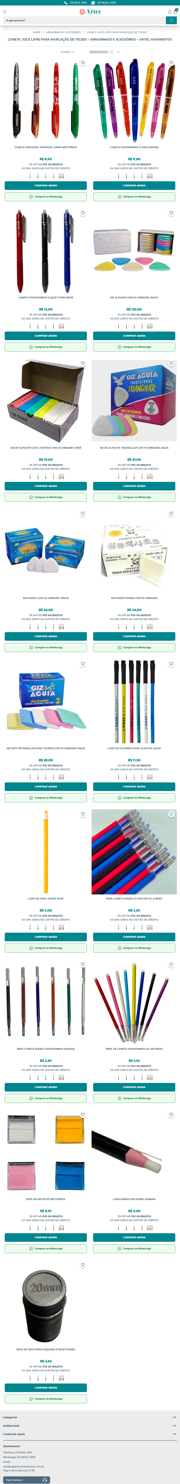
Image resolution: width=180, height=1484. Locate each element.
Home (36, 32)
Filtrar (67, 52)
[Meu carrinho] (175, 12)
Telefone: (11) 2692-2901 (17, 1452)
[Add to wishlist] (83, 63)
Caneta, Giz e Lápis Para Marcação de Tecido (117, 32)
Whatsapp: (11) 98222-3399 (19, 1457)
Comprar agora (46, 185)
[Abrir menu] (8, 12)
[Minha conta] (169, 12)
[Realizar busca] (171, 20)
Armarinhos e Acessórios (63, 32)
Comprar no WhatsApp (45, 197)
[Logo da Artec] (90, 12)
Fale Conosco (26, 1480)
